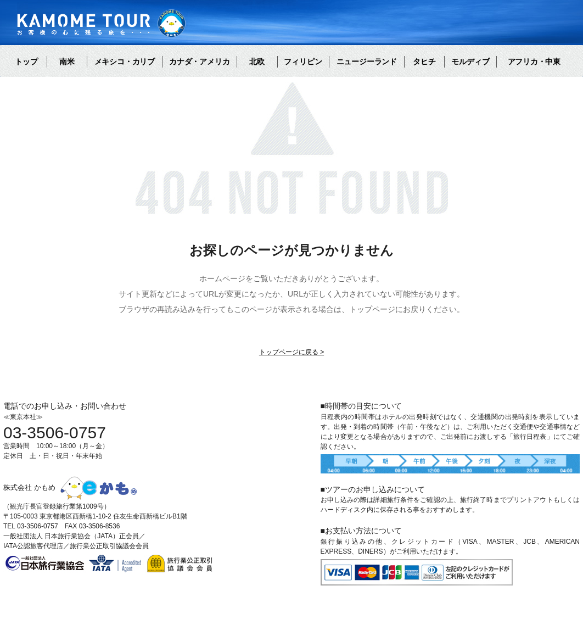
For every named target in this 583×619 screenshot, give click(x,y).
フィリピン (303, 61)
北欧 (257, 61)
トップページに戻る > (291, 352)
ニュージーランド (367, 61)
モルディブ (470, 61)
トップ (26, 61)
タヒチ (424, 61)
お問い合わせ (248, 448)
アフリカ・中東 (534, 61)
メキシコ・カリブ (124, 61)
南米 (67, 61)
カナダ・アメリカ (199, 61)
